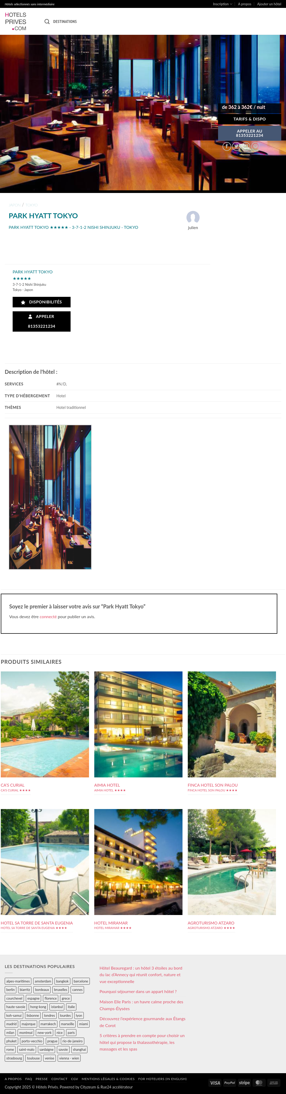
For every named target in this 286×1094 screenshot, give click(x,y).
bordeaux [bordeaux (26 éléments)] (42, 989)
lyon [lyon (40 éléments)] (79, 1015)
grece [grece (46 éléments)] (66, 998)
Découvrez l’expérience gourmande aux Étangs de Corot (142, 1022)
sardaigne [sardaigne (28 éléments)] (46, 1049)
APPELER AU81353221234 (249, 133)
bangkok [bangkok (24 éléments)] (62, 981)
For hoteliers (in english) (162, 1079)
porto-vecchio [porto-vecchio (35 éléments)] (32, 1041)
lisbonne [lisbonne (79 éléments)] (33, 1015)
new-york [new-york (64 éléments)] (44, 1032)
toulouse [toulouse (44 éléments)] (33, 1058)
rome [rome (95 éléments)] (10, 1049)
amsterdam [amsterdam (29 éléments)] (43, 981)
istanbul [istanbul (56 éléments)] (57, 1007)
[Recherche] (47, 21)
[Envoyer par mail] (245, 146)
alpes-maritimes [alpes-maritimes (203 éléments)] (18, 981)
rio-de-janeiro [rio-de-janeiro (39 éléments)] (72, 1041)
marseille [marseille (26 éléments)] (67, 1024)
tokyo (31, 205)
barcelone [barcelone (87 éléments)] (81, 981)
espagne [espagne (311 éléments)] (33, 998)
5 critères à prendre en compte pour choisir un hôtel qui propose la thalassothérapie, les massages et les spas (142, 1042)
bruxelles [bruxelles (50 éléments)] (60, 989)
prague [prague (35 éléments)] (52, 1041)
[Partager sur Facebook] (227, 146)
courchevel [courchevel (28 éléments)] (14, 998)
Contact (59, 1079)
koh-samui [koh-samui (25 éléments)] (14, 1015)
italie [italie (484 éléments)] (71, 1007)
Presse (42, 1079)
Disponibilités (41, 301)
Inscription (222, 4)
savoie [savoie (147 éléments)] (63, 1049)
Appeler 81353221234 (41, 321)
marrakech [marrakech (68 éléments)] (48, 1024)
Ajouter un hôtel (269, 4)
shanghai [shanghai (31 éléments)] (79, 1049)
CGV (74, 1079)
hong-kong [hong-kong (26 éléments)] (38, 1007)
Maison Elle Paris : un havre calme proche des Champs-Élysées (141, 1005)
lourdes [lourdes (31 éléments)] (65, 1015)
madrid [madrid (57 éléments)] (11, 1024)
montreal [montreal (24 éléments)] (25, 1032)
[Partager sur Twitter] (236, 146)
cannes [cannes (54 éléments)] (77, 989)
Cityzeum (88, 1087)
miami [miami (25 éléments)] (83, 1024)
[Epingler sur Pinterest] (255, 146)
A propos (244, 4)
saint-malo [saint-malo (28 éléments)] (26, 1049)
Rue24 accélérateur (117, 1087)
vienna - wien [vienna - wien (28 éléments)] (69, 1058)
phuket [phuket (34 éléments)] (11, 1041)
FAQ (28, 1079)
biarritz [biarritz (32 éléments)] (25, 989)
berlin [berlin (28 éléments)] (10, 989)
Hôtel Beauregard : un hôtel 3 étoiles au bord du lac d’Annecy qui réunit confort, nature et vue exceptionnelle (141, 974)
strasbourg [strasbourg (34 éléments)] (14, 1058)
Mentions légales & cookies (108, 1079)
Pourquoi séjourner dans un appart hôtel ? (138, 991)
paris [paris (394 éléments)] (71, 1032)
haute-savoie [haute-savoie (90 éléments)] (15, 1007)
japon (15, 205)
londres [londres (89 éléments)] (49, 1015)
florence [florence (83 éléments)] (51, 998)
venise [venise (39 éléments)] (49, 1058)
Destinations (65, 21)
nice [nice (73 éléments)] (60, 1032)
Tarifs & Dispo (249, 119)
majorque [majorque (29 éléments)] (29, 1024)
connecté (48, 616)
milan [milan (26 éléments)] (10, 1032)
